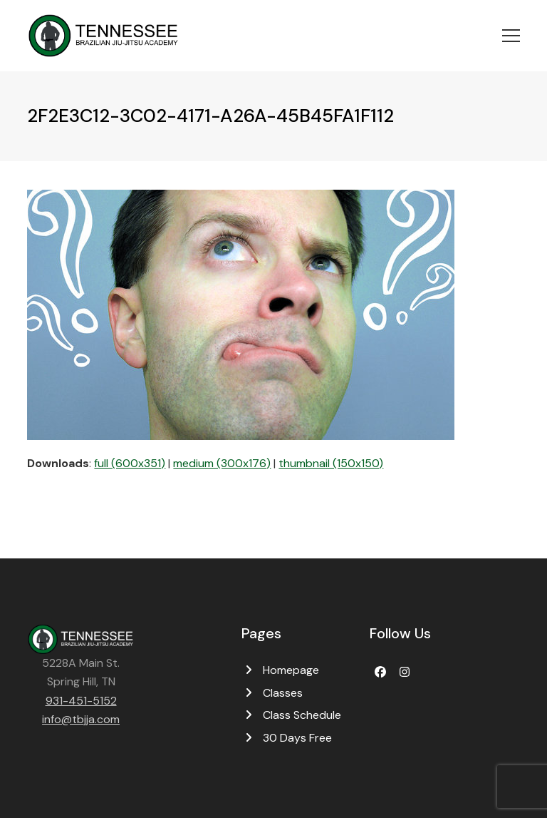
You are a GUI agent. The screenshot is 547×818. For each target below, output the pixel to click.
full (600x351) (129, 463)
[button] (511, 35)
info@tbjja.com (81, 719)
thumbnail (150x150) (330, 463)
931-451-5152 (81, 700)
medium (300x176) (222, 463)
